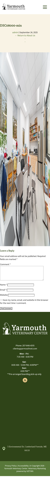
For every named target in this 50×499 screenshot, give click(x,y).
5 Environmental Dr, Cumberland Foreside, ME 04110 (25, 451)
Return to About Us (25, 35)
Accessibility (23, 468)
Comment (5, 264)
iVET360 (29, 474)
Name (3, 287)
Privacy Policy (11, 468)
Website (4, 297)
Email (3, 292)
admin (15, 32)
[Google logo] (25, 383)
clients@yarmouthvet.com (25, 351)
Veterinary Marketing (37, 471)
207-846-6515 (28, 348)
